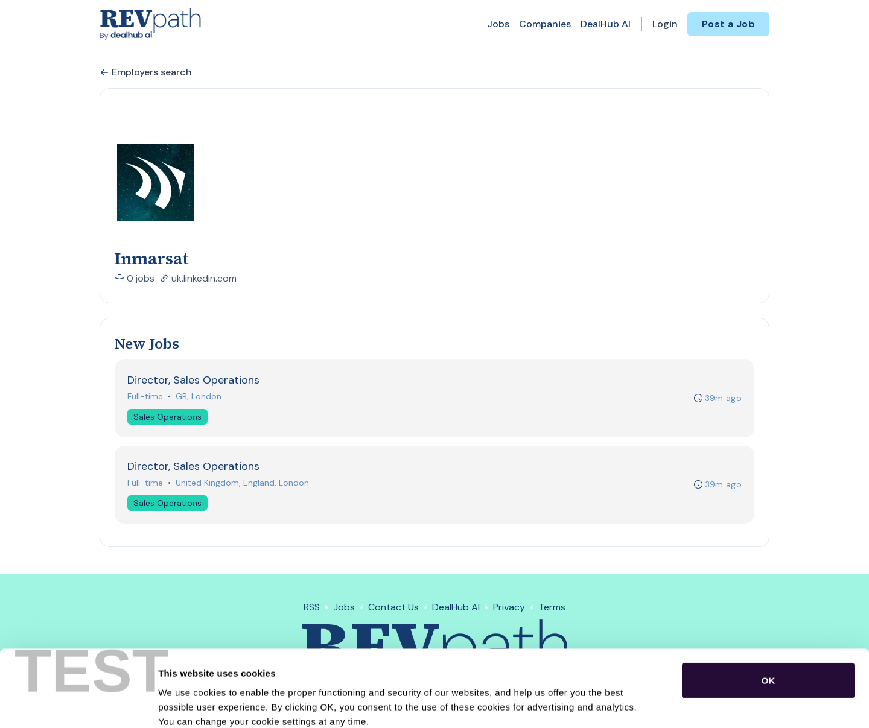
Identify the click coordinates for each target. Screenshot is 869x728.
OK (768, 614)
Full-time (145, 396)
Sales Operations (167, 416)
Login (665, 23)
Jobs (498, 23)
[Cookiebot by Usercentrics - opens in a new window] (78, 704)
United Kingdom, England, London (242, 482)
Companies (545, 23)
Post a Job (728, 23)
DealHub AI (606, 23)
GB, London (198, 396)
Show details (633, 704)
